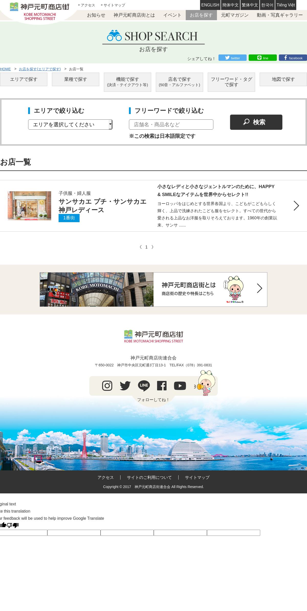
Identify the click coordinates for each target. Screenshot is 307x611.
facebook (296, 58)
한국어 (267, 5)
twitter (235, 58)
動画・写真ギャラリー (280, 15)
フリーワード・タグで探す (231, 82)
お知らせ (96, 15)
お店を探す (201, 15)
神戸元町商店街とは (134, 15)
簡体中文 (230, 5)
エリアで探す (24, 79)
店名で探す (179, 82)
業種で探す (75, 79)
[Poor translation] (12, 525)
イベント (172, 15)
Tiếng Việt (286, 5)
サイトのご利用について (149, 477)
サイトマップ (114, 5)
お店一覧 (76, 69)
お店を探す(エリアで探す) (40, 69)
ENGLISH (210, 5)
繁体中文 (250, 5)
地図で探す (283, 79)
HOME (5, 69)
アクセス (88, 5)
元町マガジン (235, 15)
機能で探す (127, 82)
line (265, 58)
